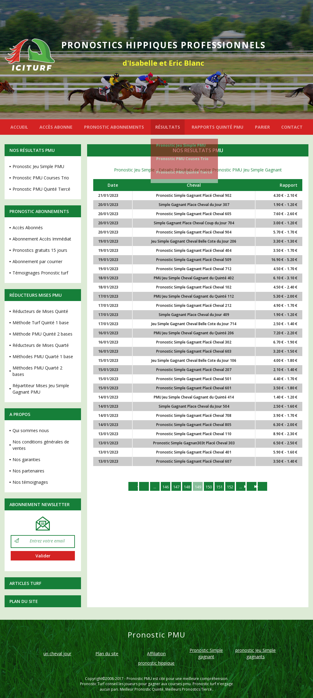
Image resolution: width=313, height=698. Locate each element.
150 (209, 487)
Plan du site (23, 601)
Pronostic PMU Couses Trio (182, 158)
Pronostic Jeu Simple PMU (181, 145)
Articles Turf (25, 583)
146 (163, 487)
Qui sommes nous (31, 430)
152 (232, 487)
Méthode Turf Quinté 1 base (41, 322)
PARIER (262, 127)
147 (174, 487)
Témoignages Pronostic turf (40, 273)
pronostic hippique (156, 663)
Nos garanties (26, 459)
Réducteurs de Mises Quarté (41, 345)
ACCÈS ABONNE (55, 127)
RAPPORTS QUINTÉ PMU (217, 127)
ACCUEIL (19, 127)
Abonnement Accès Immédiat (42, 239)
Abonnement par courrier (37, 261)
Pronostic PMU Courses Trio (41, 178)
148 (186, 487)
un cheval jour (57, 653)
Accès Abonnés (28, 227)
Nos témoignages (30, 482)
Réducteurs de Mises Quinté (40, 311)
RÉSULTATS (167, 127)
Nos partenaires (28, 471)
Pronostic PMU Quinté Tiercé (184, 172)
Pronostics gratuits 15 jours (40, 250)
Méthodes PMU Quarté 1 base (43, 356)
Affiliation (156, 653)
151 (221, 487)
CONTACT (292, 127)
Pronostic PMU (139, 678)
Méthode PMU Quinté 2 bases (42, 334)
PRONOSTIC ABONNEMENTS (114, 127)
